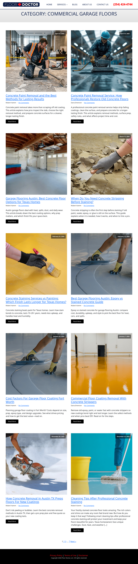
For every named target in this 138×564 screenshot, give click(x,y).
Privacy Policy (56, 555)
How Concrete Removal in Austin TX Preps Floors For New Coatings (34, 500)
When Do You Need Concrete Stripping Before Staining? (97, 200)
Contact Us (102, 4)
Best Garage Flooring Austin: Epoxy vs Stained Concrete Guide (97, 300)
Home (49, 4)
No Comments (23, 103)
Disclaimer (83, 555)
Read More (12, 121)
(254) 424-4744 (123, 4)
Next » (73, 541)
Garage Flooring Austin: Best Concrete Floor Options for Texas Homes (36, 200)
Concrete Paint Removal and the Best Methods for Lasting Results (31, 97)
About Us (87, 4)
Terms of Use (70, 555)
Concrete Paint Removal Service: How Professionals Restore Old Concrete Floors (99, 97)
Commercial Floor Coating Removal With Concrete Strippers (98, 400)
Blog (74, 4)
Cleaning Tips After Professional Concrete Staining (99, 500)
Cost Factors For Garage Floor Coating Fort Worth (35, 400)
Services (61, 4)
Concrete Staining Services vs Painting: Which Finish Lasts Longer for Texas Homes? (36, 300)
